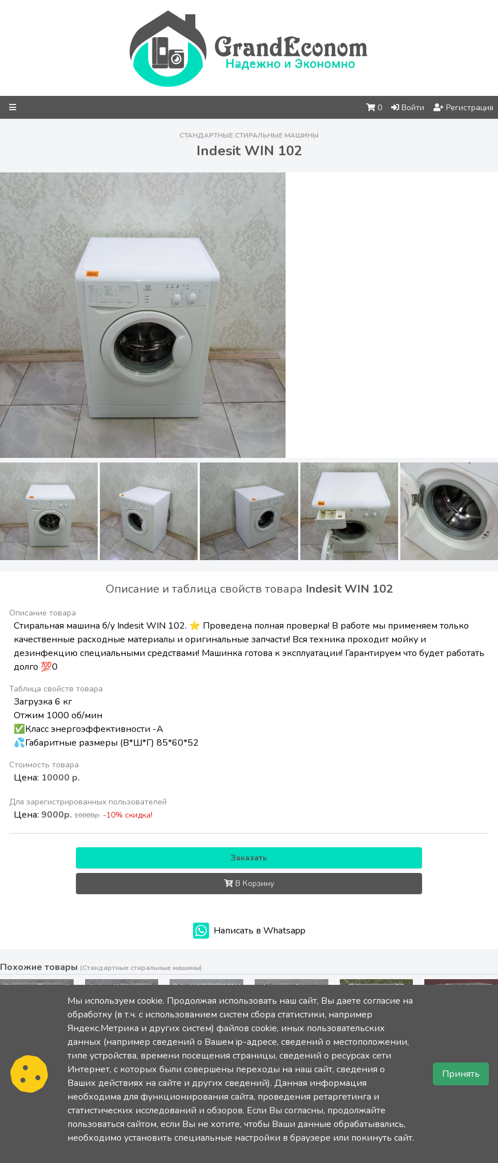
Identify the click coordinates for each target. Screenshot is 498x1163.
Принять (461, 1074)
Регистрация (463, 107)
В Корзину (249, 883)
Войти (407, 107)
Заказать (249, 857)
